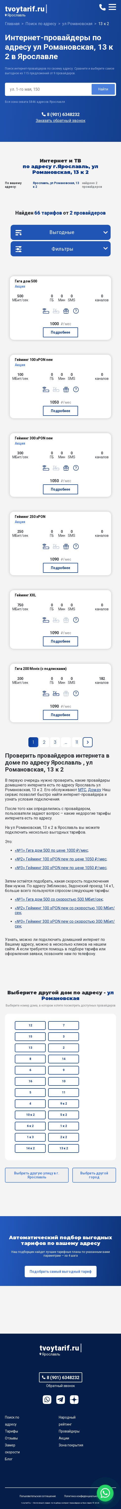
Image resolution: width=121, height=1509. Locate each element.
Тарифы (11, 1431)
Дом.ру (94, 789)
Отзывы (11, 1438)
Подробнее (60, 332)
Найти (103, 89)
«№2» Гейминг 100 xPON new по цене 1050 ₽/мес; (61, 859)
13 (30, 1047)
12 (30, 1025)
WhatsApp (47, 1399)
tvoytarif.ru (24, 8)
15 (30, 1036)
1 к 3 (30, 1137)
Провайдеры (69, 1431)
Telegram (60, 1399)
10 (63, 1081)
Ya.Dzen (74, 1399)
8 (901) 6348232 (63, 114)
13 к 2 (64, 1148)
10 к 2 (30, 1115)
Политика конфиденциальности (82, 1496)
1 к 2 (63, 1126)
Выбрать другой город (94, 1175)
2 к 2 (63, 1137)
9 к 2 (63, 1103)
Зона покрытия (71, 1445)
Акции (64, 1438)
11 (63, 1092)
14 (63, 1059)
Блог (9, 1459)
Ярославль (16, 15)
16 (30, 1081)
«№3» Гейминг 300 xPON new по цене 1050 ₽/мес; (61, 867)
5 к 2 (63, 1115)
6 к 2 (30, 1126)
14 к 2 (30, 1148)
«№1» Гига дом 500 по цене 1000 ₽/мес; (52, 850)
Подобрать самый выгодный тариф (61, 1272)
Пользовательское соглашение (38, 1496)
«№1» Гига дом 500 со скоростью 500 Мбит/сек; (59, 899)
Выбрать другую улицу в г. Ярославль (36, 1175)
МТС (82, 789)
